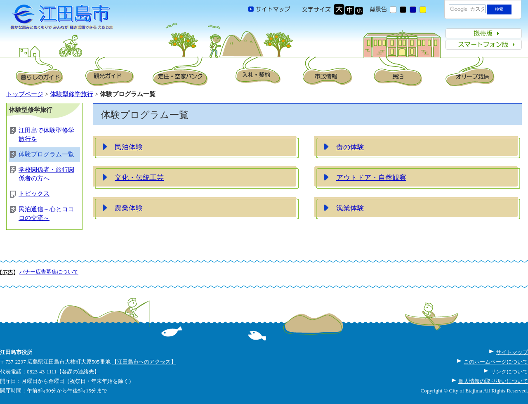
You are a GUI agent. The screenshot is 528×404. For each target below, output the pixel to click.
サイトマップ (512, 352)
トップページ (24, 94)
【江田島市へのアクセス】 (144, 362)
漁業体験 (350, 208)
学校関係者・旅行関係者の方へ (46, 174)
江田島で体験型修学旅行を (46, 134)
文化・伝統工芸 (139, 177)
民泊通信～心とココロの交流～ (46, 213)
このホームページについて (496, 362)
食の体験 (350, 147)
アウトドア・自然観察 (371, 177)
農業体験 (129, 208)
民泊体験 (129, 147)
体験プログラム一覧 (46, 154)
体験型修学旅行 (71, 94)
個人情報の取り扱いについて (493, 381)
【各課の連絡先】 (78, 372)
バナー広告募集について (48, 272)
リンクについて (509, 372)
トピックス (34, 193)
